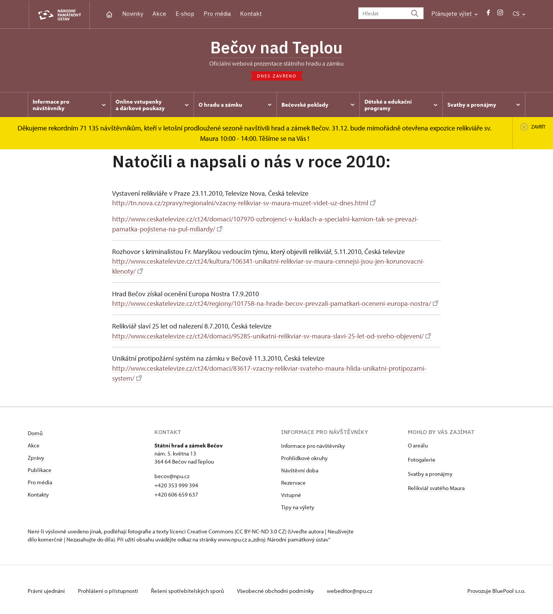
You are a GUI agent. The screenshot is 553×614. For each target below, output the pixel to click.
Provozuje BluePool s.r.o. (496, 588)
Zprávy (36, 455)
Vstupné (291, 492)
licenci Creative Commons (201, 529)
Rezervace (293, 480)
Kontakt (251, 13)
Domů (35, 430)
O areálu (418, 443)
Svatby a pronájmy (430, 471)
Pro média (217, 13)
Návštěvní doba (299, 468)
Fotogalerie (421, 457)
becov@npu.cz (171, 473)
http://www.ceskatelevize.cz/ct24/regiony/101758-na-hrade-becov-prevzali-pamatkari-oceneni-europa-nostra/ (275, 302)
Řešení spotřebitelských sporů (189, 588)
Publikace (39, 467)
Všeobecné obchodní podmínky (277, 588)
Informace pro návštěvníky (313, 443)
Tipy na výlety (297, 504)
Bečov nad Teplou (276, 48)
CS (519, 13)
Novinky (132, 13)
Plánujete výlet (454, 13)
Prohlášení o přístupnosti (109, 588)
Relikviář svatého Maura (436, 485)
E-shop (185, 13)
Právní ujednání (47, 588)
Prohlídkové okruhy (304, 455)
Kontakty (38, 492)
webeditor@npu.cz (351, 588)
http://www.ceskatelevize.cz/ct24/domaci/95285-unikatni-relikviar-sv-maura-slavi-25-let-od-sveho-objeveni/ (271, 334)
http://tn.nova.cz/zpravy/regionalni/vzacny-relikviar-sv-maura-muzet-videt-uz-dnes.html (244, 203)
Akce (159, 13)
